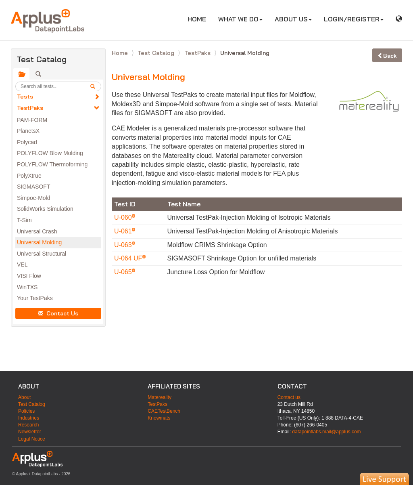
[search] (95, 86)
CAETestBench (164, 411)
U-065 (123, 272)
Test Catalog (157, 53)
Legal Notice (31, 439)
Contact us (288, 397)
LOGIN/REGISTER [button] (354, 19)
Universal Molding (39, 242)
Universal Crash (37, 231)
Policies (26, 411)
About (24, 397)
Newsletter (29, 432)
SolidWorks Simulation (45, 209)
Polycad (27, 142)
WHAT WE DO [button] (240, 19)
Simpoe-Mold (33, 198)
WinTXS (27, 287)
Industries (28, 418)
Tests (25, 96)
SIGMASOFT (33, 186)
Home (120, 53)
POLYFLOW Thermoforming (52, 164)
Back (387, 55)
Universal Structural (41, 253)
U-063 (123, 244)
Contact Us (58, 313)
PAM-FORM (32, 120)
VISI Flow (29, 276)
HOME (200, 19)
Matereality (159, 397)
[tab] (21, 74)
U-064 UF (129, 258)
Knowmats (159, 418)
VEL (22, 264)
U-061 (123, 231)
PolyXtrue (29, 175)
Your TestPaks (35, 298)
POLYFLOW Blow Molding (50, 153)
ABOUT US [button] (293, 19)
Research (28, 425)
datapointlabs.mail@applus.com (326, 432)
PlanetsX (28, 131)
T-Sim (24, 220)
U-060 (123, 217)
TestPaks (30, 107)
